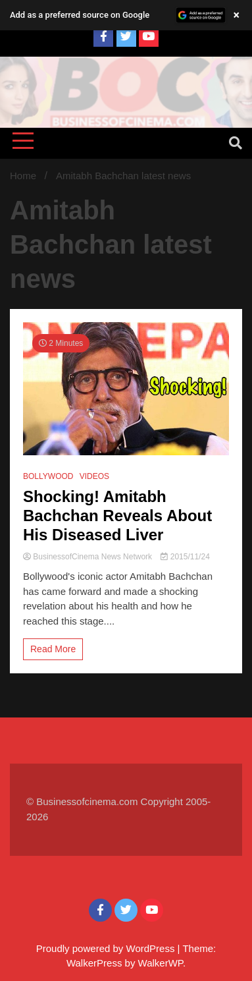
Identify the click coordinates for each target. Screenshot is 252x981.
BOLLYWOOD (48, 476)
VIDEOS (94, 476)
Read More (53, 649)
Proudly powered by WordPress (107, 948)
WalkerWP (160, 962)
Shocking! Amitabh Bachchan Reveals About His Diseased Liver (117, 516)
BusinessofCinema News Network (88, 556)
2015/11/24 (185, 556)
